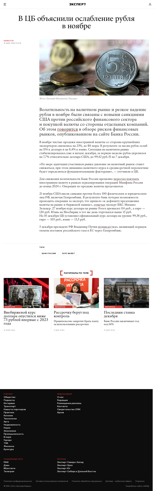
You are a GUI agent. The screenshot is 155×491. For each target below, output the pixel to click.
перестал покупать (126, 179)
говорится (67, 129)
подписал (104, 227)
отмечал (99, 205)
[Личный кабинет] (150, 4)
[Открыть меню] (5, 4)
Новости (9, 41)
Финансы (60, 307)
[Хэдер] (77, 4)
